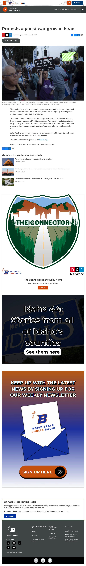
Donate (78, 3)
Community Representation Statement (53, 528)
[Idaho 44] (43, 329)
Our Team (34, 536)
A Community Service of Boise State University (72, 540)
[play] (5, 9)
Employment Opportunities (52, 537)
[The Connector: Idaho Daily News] (43, 235)
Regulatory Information (72, 531)
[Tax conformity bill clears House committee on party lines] (8, 162)
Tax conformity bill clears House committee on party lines (33, 159)
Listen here (43, 287)
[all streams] (83, 9)
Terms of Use (69, 527)
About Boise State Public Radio (39, 527)
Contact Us (52, 533)
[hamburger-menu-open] (4, 3)
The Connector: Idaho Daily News (43, 279)
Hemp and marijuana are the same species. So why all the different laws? (39, 179)
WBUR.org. (43, 140)
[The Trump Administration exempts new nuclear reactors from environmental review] (8, 172)
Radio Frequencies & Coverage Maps (71, 535)
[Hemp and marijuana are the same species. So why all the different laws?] (8, 182)
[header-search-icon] (69, 3)
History (34, 531)
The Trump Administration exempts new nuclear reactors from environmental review (42, 169)
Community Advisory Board (38, 540)
